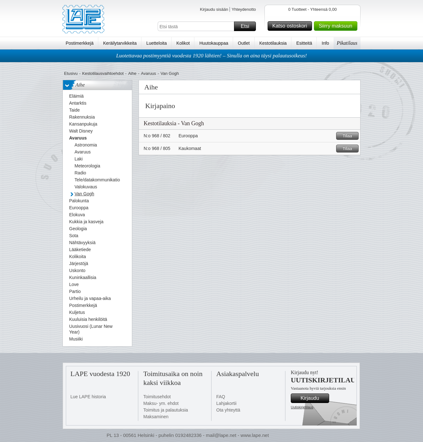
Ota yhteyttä (228, 410)
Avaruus (148, 73)
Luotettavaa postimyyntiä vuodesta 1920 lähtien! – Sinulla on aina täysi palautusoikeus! (211, 56)
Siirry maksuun (337, 26)
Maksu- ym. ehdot (161, 403)
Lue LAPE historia (88, 396)
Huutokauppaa (213, 43)
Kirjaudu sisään (214, 9)
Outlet (244, 43)
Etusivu (71, 73)
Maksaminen (155, 416)
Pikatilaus (347, 43)
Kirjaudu (314, 398)
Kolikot (183, 43)
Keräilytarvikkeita (120, 43)
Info (325, 43)
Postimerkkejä (80, 43)
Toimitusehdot (157, 396)
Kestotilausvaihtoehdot (103, 73)
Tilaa (349, 136)
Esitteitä (304, 43)
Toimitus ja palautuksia (165, 410)
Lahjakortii (226, 403)
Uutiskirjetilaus (302, 407)
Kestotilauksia (273, 43)
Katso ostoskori (291, 26)
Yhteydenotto (243, 9)
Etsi (247, 26)
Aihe (132, 73)
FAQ (220, 396)
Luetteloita (156, 43)
